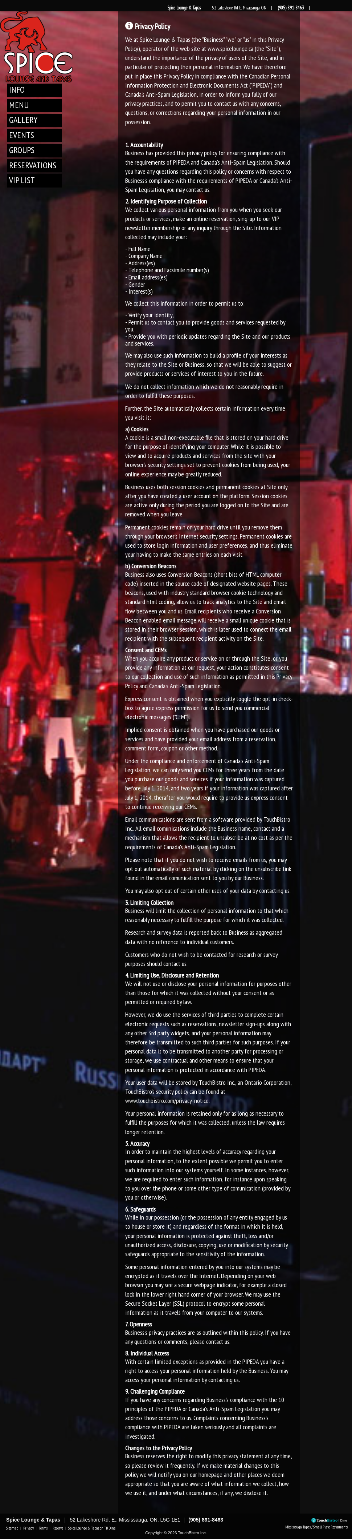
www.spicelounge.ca (230, 48)
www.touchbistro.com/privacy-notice (167, 1100)
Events (21, 135)
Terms (43, 1528)
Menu (19, 104)
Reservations (32, 165)
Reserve (58, 1528)
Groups (21, 150)
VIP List (22, 180)
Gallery (23, 119)
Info (17, 89)
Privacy (28, 1528)
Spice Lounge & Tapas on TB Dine (91, 1528)
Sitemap (12, 1528)
